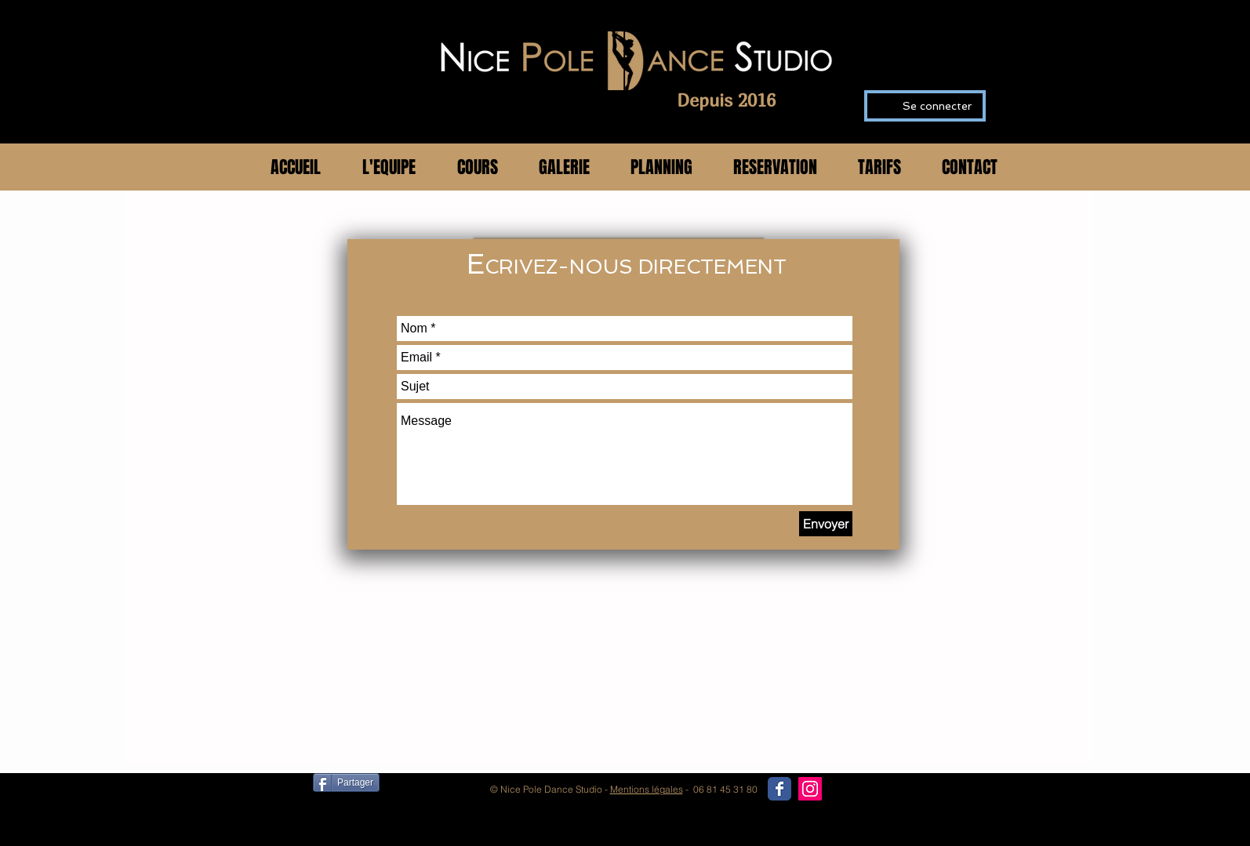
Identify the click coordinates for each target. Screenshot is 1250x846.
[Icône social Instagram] (810, 789)
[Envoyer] (825, 523)
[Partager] (346, 782)
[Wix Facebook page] (779, 789)
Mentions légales (646, 789)
